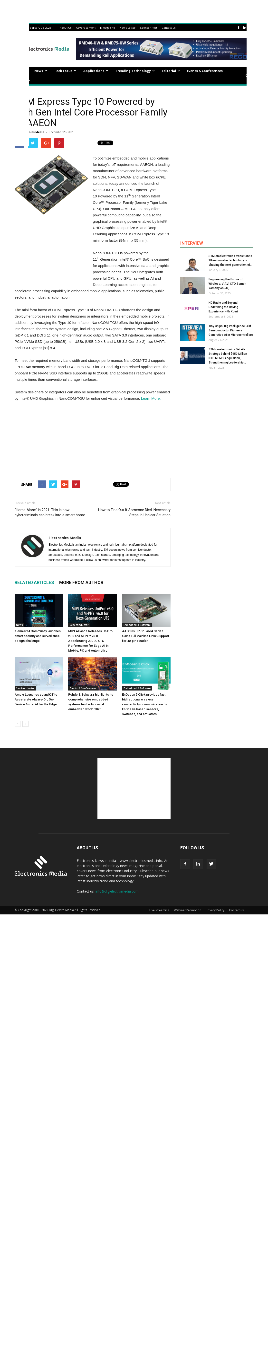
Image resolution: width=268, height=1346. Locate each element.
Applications (95, 71)
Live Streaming (159, 910)
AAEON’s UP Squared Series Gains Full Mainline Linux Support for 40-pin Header (145, 636)
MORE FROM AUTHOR (81, 582)
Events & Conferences (205, 71)
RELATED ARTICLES (34, 582)
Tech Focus (65, 71)
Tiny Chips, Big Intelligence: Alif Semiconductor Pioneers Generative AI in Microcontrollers (231, 330)
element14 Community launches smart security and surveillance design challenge (38, 636)
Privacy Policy (215, 910)
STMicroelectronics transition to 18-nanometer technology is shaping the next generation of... (230, 260)
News (40, 71)
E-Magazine (107, 27)
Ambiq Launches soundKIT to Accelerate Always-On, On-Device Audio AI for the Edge (36, 699)
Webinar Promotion (187, 910)
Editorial (171, 71)
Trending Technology (135, 71)
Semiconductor (79, 625)
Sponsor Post (148, 27)
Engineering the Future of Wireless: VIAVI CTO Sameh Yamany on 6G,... (227, 284)
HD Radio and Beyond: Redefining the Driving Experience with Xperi (223, 307)
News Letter (127, 27)
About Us (65, 27)
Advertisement (86, 27)
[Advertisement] (92, 438)
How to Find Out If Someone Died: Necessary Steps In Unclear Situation (134, 512)
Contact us (168, 27)
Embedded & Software (137, 625)
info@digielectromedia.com (117, 891)
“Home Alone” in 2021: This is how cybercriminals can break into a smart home (50, 512)
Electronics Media (32, 132)
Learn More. (150, 398)
